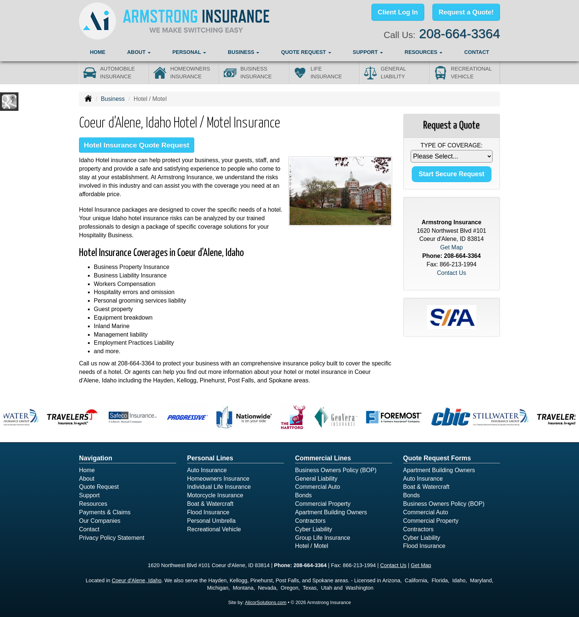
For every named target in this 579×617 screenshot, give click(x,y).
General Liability (316, 478)
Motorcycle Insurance (215, 495)
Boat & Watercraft (210, 504)
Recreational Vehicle (214, 529)
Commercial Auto (317, 487)
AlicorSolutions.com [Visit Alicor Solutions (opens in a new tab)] (265, 602)
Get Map (451, 247)
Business (113, 99)
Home (97, 52)
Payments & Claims (105, 512)
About (87, 478)
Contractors (310, 521)
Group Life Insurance (322, 538)
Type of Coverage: (452, 145)
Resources (93, 504)
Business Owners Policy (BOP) (336, 470)
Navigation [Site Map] (95, 458)
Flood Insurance (208, 512)
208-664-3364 (459, 33)
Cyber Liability (313, 529)
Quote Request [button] (306, 52)
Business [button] (243, 52)
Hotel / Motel (311, 546)
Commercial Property (322, 504)
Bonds (303, 495)
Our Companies (99, 521)
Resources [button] (424, 52)
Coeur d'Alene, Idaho (136, 580)
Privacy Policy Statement (111, 538)
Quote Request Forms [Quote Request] (437, 458)
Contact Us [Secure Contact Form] (451, 273)
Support (89, 495)
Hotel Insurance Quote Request (136, 145)
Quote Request (99, 487)
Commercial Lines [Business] (323, 458)
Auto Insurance (207, 470)
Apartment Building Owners (331, 512)
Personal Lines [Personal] (210, 458)
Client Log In (398, 12)
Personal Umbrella (211, 521)
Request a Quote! (466, 12)
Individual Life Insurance (219, 487)
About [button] (139, 52)
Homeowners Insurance (218, 478)
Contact (476, 52)
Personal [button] (189, 52)
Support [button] (368, 52)
